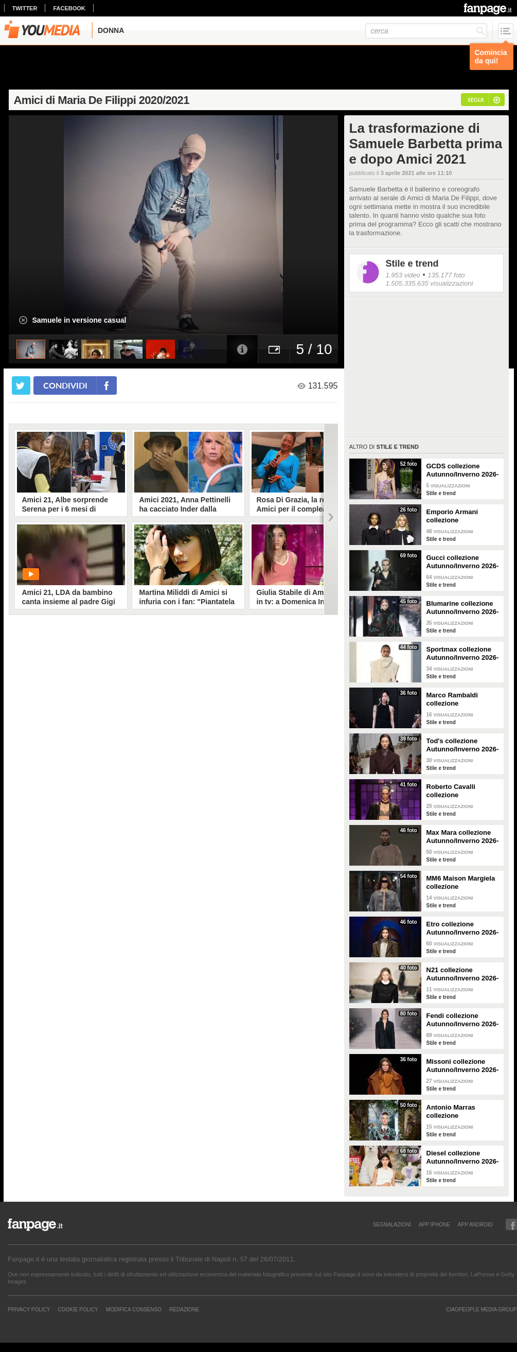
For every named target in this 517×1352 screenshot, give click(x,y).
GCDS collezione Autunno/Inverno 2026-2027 (462, 470)
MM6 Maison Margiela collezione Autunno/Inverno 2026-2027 (462, 882)
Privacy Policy (29, 1309)
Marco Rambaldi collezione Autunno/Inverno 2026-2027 (462, 699)
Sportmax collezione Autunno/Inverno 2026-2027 (462, 653)
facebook (69, 8)
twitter (25, 8)
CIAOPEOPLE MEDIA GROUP (481, 1309)
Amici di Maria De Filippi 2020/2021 (101, 100)
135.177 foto (446, 275)
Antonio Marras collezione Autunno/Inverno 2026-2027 (462, 1111)
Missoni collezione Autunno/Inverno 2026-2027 (462, 1066)
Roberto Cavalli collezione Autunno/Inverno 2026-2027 (462, 791)
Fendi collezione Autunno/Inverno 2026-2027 (462, 1020)
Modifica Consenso (134, 1309)
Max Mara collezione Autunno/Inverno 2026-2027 (462, 837)
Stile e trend (412, 263)
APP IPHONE (434, 1224)
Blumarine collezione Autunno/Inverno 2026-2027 (462, 608)
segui (476, 99)
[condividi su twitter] (21, 385)
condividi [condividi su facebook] (65, 385)
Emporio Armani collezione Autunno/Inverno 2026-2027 (462, 516)
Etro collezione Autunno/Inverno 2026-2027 (462, 928)
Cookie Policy (78, 1309)
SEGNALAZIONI (392, 1224)
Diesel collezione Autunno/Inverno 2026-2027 (462, 1157)
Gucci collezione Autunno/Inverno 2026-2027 (462, 562)
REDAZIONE (184, 1309)
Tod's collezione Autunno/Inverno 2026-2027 (462, 745)
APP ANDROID (475, 1224)
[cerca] (426, 31)
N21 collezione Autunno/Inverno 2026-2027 (462, 974)
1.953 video (403, 275)
